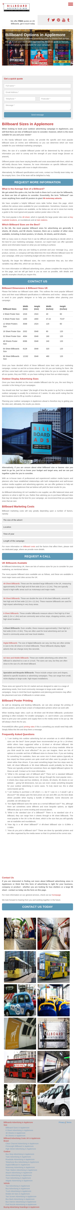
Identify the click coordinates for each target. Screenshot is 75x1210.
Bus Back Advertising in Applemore (20, 1199)
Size (5, 1125)
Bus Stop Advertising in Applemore (20, 1154)
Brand (6, 1141)
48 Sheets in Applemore (15, 1133)
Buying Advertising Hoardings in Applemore (21, 1207)
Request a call (37, 556)
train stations (42, 220)
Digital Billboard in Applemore (18, 1165)
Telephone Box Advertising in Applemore (22, 1162)
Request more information (37, 182)
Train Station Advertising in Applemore (21, 1170)
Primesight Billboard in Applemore (20, 1146)
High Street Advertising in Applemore (21, 1149)
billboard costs (29, 546)
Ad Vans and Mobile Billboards (16, 658)
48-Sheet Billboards (11, 583)
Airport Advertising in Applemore (19, 1173)
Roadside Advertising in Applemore (20, 1159)
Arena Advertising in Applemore (19, 1175)
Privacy (62, 1122)
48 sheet (26, 217)
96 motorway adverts (52, 198)
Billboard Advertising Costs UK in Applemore (22, 1138)
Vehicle (7, 1183)
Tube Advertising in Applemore (18, 1157)
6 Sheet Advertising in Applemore (19, 1130)
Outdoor (7, 1151)
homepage (56, 895)
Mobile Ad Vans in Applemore (18, 1194)
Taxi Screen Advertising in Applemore (21, 1196)
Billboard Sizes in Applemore (17, 1128)
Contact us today (37, 906)
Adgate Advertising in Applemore (19, 1181)
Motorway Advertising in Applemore (20, 1167)
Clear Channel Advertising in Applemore (22, 1143)
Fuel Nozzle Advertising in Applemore (21, 1204)
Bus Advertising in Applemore (18, 1188)
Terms (68, 1122)
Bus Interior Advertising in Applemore (21, 1202)
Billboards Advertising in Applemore (18, 1122)
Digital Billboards (10, 643)
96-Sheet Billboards (11, 598)
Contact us (37, 281)
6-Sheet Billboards (11, 613)
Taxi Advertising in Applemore (18, 1186)
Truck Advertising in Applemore (18, 1191)
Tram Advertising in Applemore (18, 1178)
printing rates (29, 727)
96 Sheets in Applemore (15, 1136)
